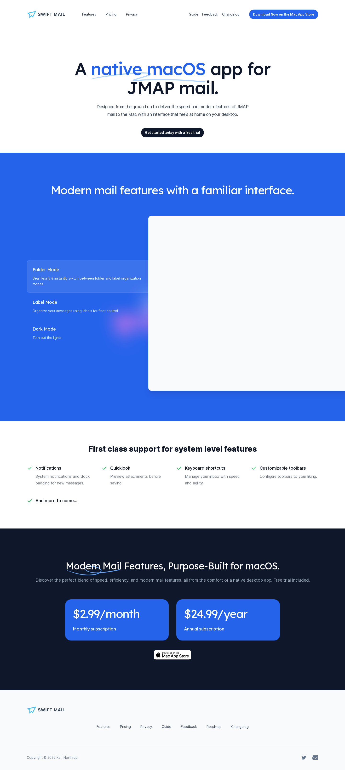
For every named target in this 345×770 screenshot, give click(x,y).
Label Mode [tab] (45, 302)
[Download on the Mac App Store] (172, 655)
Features (89, 14)
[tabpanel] (233, 303)
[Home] (48, 14)
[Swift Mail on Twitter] (304, 757)
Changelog (231, 14)
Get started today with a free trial (172, 132)
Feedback (210, 14)
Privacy (132, 14)
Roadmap (214, 727)
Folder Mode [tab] (46, 270)
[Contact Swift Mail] (315, 757)
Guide (193, 14)
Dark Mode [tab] (44, 329)
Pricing (111, 14)
